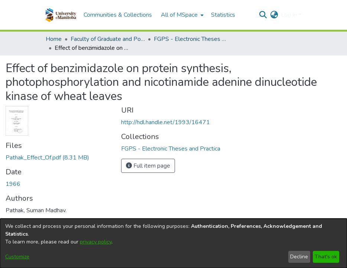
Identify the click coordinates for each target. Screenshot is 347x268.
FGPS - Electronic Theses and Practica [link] (191, 39)
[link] (47, 158)
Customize (17, 256)
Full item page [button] (148, 166)
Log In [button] (289, 15)
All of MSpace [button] (179, 15)
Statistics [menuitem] (223, 15)
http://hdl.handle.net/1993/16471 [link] (165, 122)
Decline (299, 256)
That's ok (326, 256)
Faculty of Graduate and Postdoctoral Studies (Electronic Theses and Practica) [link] (108, 39)
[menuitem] (181, 15)
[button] (60, 14)
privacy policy (95, 241)
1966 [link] (13, 184)
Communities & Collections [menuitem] (118, 15)
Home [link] (54, 39)
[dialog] (173, 243)
